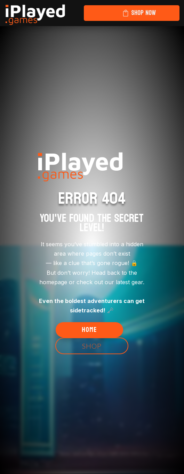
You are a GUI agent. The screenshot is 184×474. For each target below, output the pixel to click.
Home (89, 330)
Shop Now (143, 13)
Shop (92, 346)
